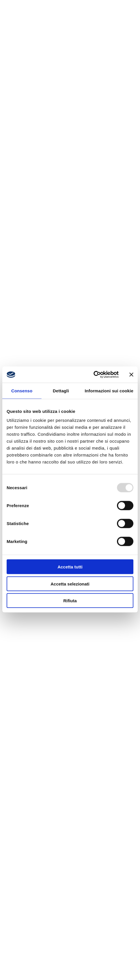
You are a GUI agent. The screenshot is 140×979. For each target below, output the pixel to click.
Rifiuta (70, 600)
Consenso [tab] (21, 390)
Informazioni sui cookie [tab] (109, 390)
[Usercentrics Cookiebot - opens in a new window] (93, 374)
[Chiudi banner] (131, 374)
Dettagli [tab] (61, 390)
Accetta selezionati (69, 583)
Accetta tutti (70, 566)
